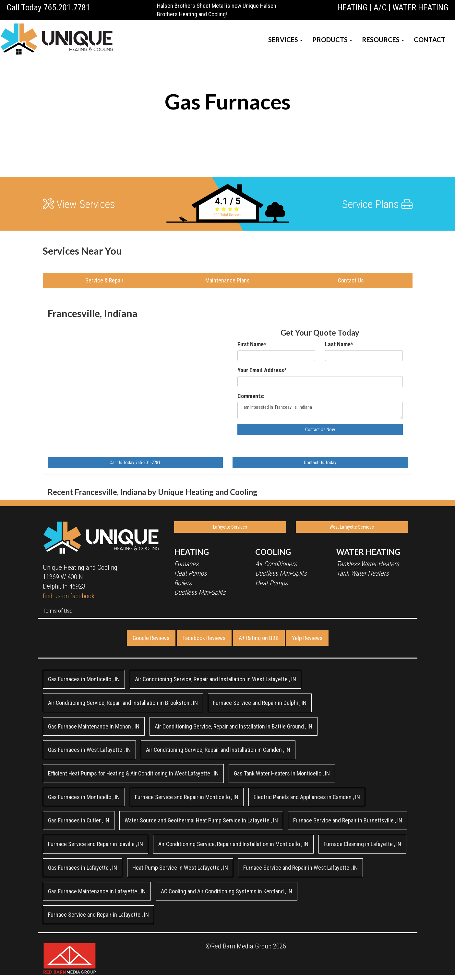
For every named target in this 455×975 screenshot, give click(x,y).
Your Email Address (262, 370)
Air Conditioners (276, 564)
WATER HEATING (420, 7)
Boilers (183, 583)
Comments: (250, 396)
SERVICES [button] (285, 39)
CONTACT (429, 39)
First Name (251, 344)
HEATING (352, 7)
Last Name (339, 344)
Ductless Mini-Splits (199, 592)
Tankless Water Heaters (367, 564)
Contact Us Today (320, 462)
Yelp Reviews (307, 638)
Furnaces (186, 564)
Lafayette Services (230, 527)
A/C (380, 7)
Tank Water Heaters (362, 573)
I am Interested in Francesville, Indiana (320, 410)
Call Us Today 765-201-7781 (135, 462)
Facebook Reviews (204, 638)
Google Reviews (151, 638)
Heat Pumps (190, 573)
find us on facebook (68, 596)
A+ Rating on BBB (259, 638)
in (84, 679)
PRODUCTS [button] (332, 39)
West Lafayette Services (351, 527)
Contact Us (351, 280)
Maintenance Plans (227, 280)
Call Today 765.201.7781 (48, 7)
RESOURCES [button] (383, 39)
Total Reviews (227, 215)
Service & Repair (104, 280)
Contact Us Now (320, 429)
